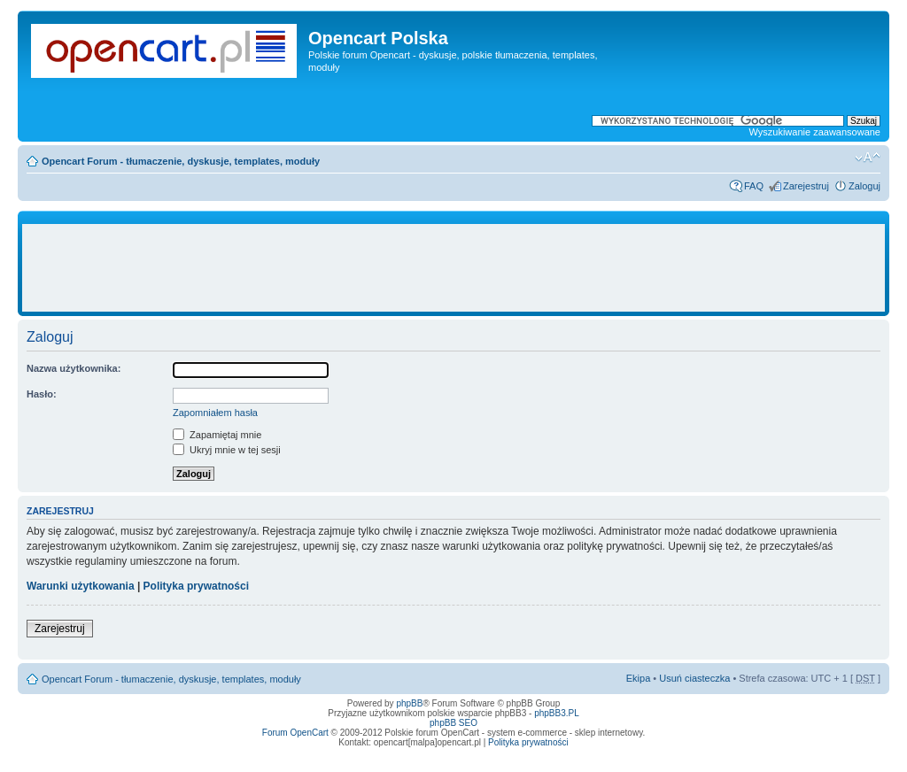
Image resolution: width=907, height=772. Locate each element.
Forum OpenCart (295, 732)
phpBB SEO (453, 723)
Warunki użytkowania (81, 586)
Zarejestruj (806, 186)
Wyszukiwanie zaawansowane (814, 132)
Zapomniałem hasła (215, 412)
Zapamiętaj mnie (217, 434)
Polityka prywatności (196, 586)
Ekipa (638, 678)
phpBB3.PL (556, 713)
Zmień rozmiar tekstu (867, 158)
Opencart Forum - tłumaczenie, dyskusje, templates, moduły (181, 161)
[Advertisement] (453, 268)
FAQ (754, 186)
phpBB (409, 703)
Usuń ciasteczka (694, 678)
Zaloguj (864, 186)
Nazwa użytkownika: (73, 368)
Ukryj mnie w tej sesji (227, 449)
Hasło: (42, 394)
